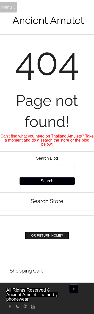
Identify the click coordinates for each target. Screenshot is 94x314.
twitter (17, 306)
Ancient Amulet (48, 20)
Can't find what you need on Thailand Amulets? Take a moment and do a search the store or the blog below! (47, 140)
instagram (32, 306)
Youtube (25, 306)
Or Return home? (47, 235)
